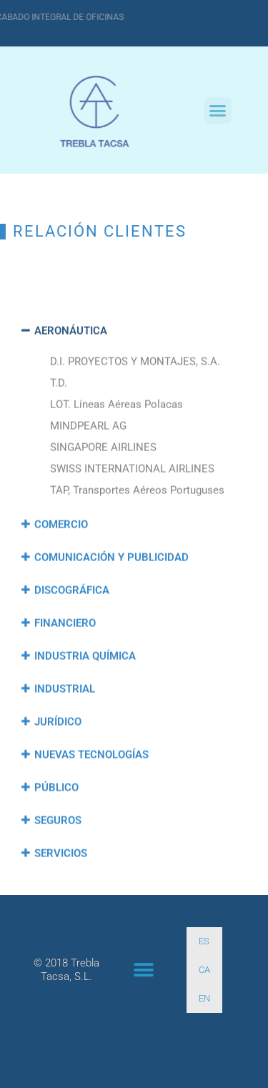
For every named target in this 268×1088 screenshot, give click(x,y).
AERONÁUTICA (70, 377)
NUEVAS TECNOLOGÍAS (91, 801)
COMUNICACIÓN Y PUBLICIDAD (111, 604)
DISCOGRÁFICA (71, 636)
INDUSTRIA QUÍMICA (85, 702)
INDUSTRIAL (64, 735)
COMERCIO (61, 571)
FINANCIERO (65, 669)
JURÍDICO (57, 768)
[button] (218, 110)
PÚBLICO (56, 834)
